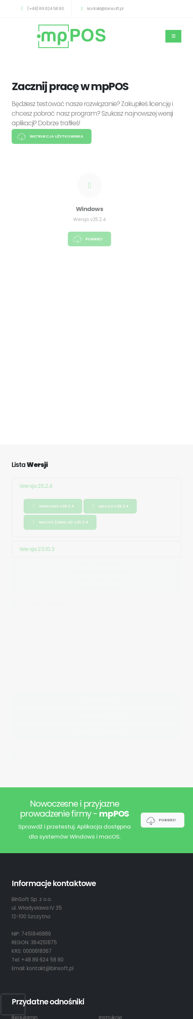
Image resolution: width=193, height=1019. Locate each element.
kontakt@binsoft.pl (101, 8)
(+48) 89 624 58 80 (41, 8)
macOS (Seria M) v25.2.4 (60, 522)
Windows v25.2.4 (53, 506)
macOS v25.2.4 (110, 506)
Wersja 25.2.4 (36, 486)
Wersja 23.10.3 (36, 549)
